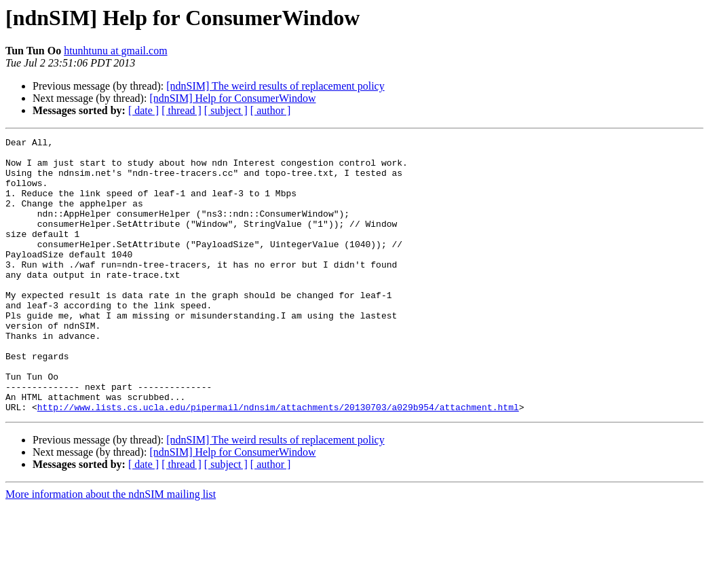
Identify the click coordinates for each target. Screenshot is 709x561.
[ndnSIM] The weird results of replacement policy (275, 86)
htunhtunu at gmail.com (115, 50)
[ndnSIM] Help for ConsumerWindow (232, 98)
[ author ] (270, 110)
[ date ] (143, 110)
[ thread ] (181, 110)
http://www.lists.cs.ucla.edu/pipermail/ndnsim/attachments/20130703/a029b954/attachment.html (278, 462)
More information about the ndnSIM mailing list (110, 549)
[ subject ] (226, 110)
